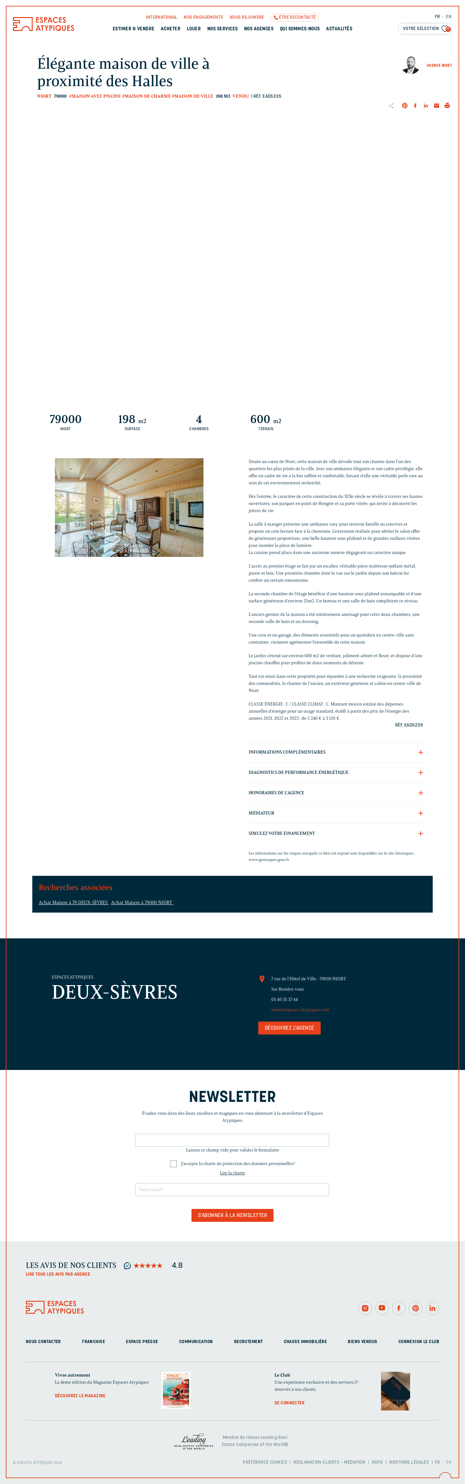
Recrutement (248, 1342)
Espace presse (142, 1342)
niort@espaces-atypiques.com (300, 1010)
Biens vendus (362, 1342)
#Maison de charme (146, 96)
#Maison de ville (192, 96)
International (161, 17)
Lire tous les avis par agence (58, 1274)
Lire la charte (232, 1173)
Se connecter (289, 1403)
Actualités (339, 29)
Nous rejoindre (247, 17)
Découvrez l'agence (289, 1028)
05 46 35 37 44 (284, 999)
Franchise (93, 1342)
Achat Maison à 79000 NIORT (142, 902)
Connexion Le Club (418, 1342)
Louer (194, 29)
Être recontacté (297, 17)
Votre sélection (427, 29)
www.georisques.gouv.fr (269, 859)
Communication (196, 1342)
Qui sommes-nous (300, 29)
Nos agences (259, 29)
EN (448, 17)
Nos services (222, 29)
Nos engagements (203, 17)
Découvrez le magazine (80, 1396)
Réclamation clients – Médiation (329, 1462)
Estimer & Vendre (134, 29)
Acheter (171, 29)
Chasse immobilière (305, 1342)
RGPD (377, 1462)
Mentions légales (409, 1462)
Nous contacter (43, 1342)
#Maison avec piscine (95, 96)
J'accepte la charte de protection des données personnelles (238, 1163)
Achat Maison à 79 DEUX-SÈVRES (74, 902)
